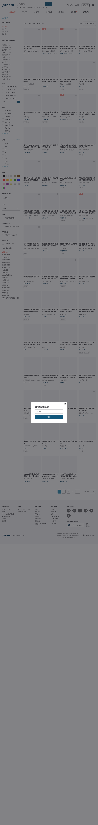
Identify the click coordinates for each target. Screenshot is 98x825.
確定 (49, 417)
